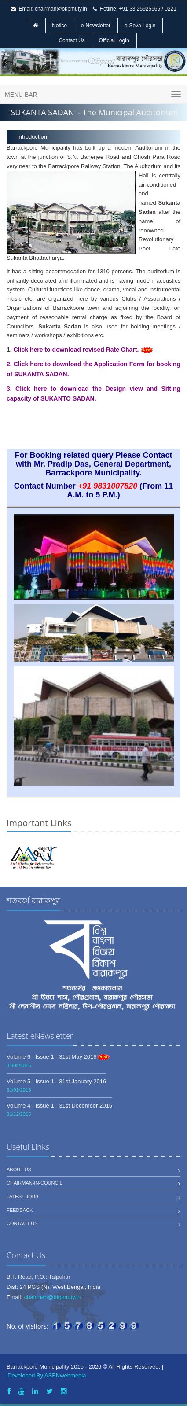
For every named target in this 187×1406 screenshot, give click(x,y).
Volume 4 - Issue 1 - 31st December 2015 (59, 1105)
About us (19, 1169)
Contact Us (71, 40)
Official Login (114, 40)
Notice (59, 25)
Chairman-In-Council (34, 1182)
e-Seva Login (140, 25)
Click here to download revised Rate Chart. (77, 349)
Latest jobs (22, 1196)
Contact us (22, 1223)
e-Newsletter (95, 25)
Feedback (20, 1210)
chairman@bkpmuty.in (61, 9)
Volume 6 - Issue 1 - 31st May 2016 (52, 1056)
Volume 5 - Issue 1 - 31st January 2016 (56, 1081)
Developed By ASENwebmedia (46, 1375)
